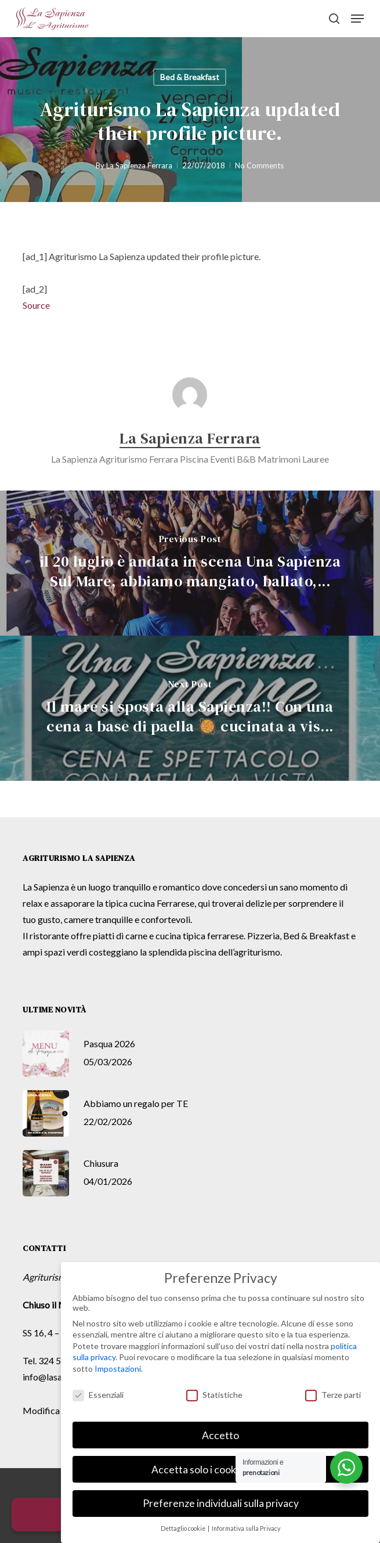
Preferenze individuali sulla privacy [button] (221, 1503)
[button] (357, 18)
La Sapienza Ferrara (139, 165)
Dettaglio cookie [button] (184, 1528)
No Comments (259, 165)
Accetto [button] (220, 1435)
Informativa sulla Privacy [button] (246, 1528)
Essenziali (98, 1395)
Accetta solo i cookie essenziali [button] (220, 1469)
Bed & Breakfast (189, 77)
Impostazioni (118, 1368)
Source (36, 305)
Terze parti (333, 1395)
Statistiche (214, 1395)
